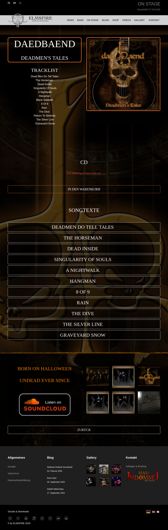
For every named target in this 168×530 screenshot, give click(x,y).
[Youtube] (14, 3)
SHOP (115, 20)
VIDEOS (126, 20)
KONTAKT (154, 20)
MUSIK (105, 20)
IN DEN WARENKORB (84, 189)
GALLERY (139, 20)
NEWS (70, 20)
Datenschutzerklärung (19, 480)
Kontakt (11, 466)
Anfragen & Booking (136, 466)
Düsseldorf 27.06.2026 (148, 9)
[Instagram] (20, 3)
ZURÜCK (84, 430)
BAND (80, 20)
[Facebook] (9, 3)
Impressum (13, 473)
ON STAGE (92, 20)
